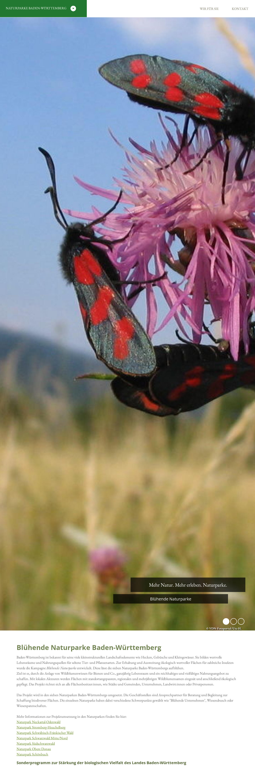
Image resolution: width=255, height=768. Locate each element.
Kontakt (240, 9)
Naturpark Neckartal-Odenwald (38, 721)
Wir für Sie (209, 9)
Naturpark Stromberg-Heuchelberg (41, 727)
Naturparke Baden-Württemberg (41, 8)
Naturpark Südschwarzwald (36, 743)
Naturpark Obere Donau (34, 748)
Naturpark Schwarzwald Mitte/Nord (42, 738)
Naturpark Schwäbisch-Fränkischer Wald (45, 732)
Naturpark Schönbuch (32, 754)
